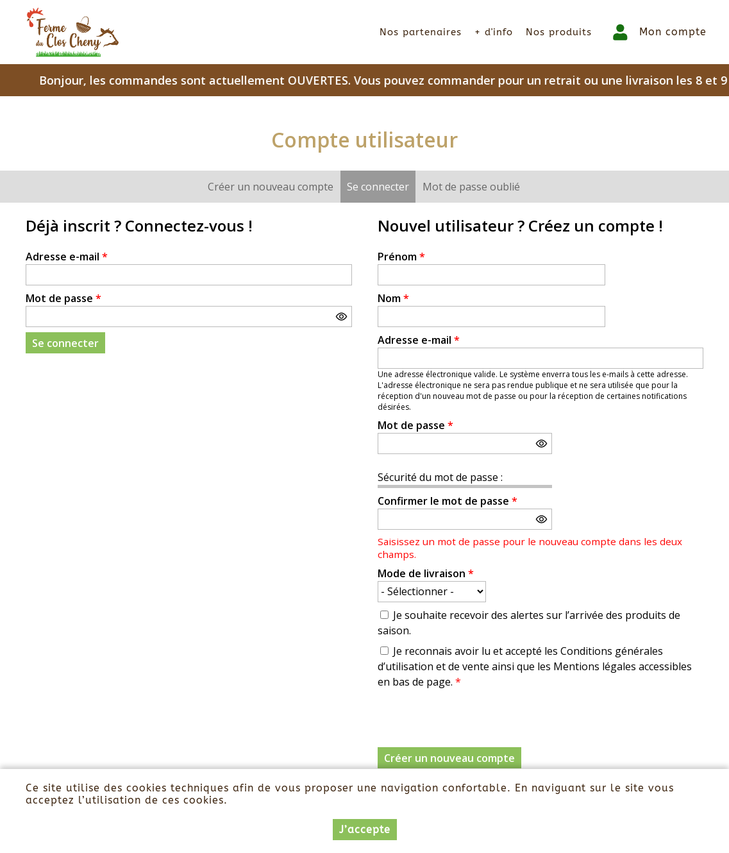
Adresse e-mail (67, 256)
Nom (393, 298)
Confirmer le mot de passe (447, 501)
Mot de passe (63, 298)
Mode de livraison (426, 573)
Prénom (401, 256)
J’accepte (364, 829)
